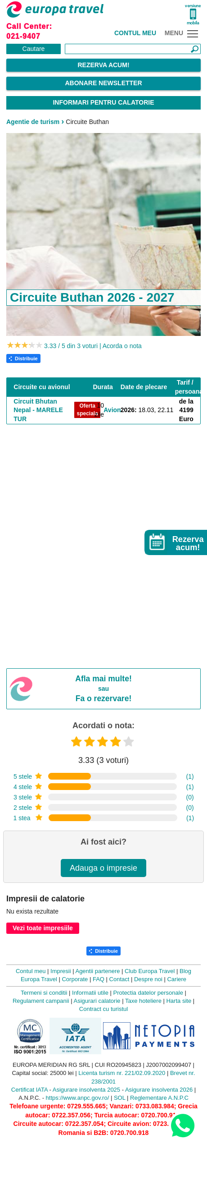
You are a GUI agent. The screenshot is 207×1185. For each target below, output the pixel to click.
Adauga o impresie (103, 868)
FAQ (98, 979)
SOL (120, 1097)
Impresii (60, 971)
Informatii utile (90, 992)
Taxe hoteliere (143, 1000)
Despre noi (148, 979)
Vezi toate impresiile (43, 928)
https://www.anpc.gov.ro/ (77, 1097)
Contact (119, 979)
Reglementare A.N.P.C (159, 1097)
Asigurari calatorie (97, 1000)
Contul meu (135, 33)
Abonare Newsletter (103, 83)
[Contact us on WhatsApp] (182, 1125)
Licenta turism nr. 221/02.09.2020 (121, 1073)
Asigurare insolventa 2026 (159, 1089)
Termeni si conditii (44, 992)
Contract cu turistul (103, 1009)
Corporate (75, 979)
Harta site (178, 1000)
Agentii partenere (97, 971)
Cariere (176, 979)
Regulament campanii (41, 1000)
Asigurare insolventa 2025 (86, 1089)
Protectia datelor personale (148, 992)
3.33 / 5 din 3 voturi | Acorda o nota (93, 345)
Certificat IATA (29, 1089)
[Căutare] (133, 49)
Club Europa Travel (150, 971)
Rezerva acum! (103, 65)
